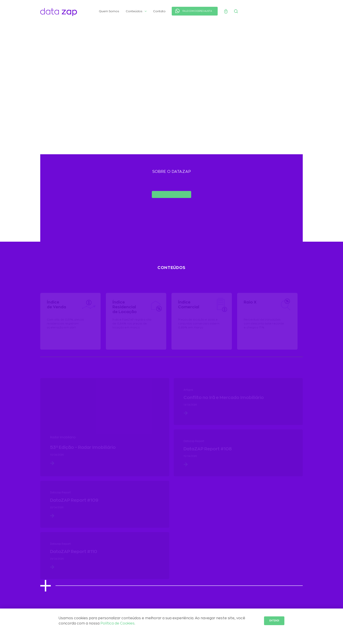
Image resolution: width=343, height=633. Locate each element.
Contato (159, 11)
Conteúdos (136, 11)
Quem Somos (109, 11)
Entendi (274, 621)
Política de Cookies (117, 623)
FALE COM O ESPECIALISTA (197, 11)
